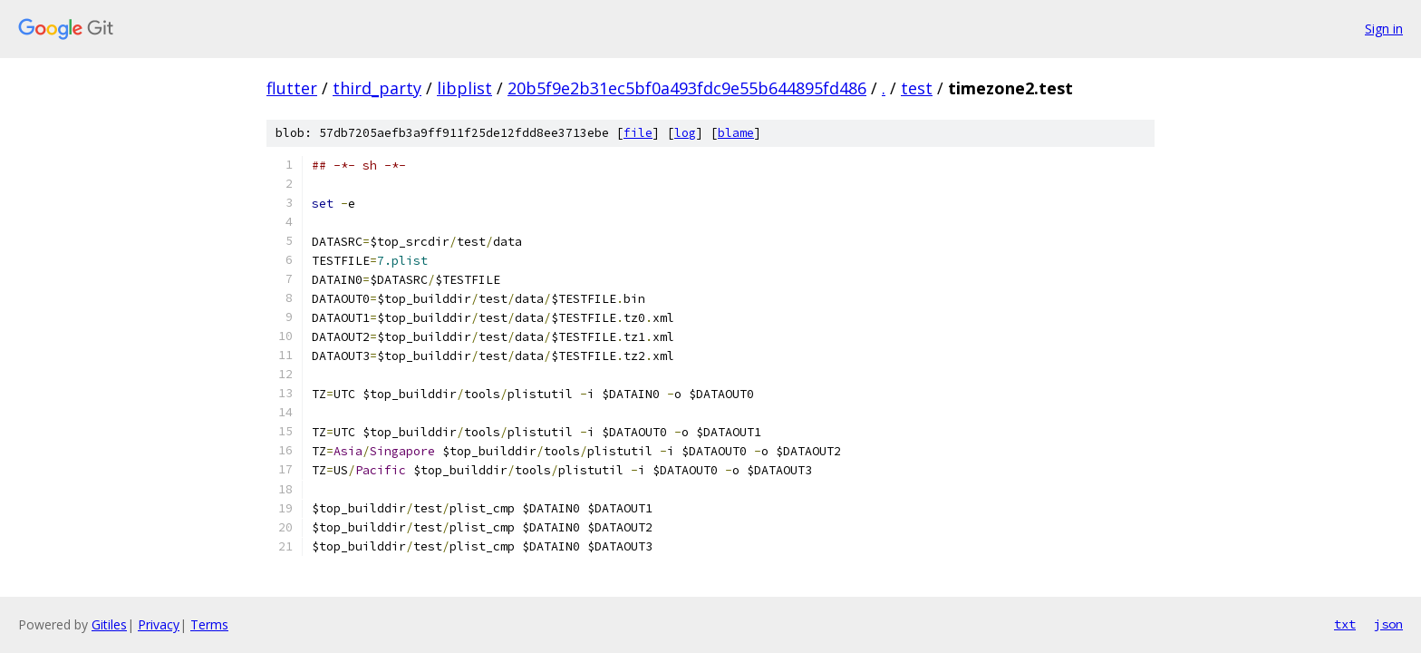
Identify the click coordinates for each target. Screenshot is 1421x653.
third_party (377, 88)
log (685, 133)
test (917, 88)
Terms (209, 624)
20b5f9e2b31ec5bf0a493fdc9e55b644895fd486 (687, 88)
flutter (291, 88)
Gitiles (109, 624)
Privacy (158, 624)
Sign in (1384, 28)
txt (1345, 624)
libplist (464, 88)
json (1388, 624)
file (638, 133)
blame (736, 133)
